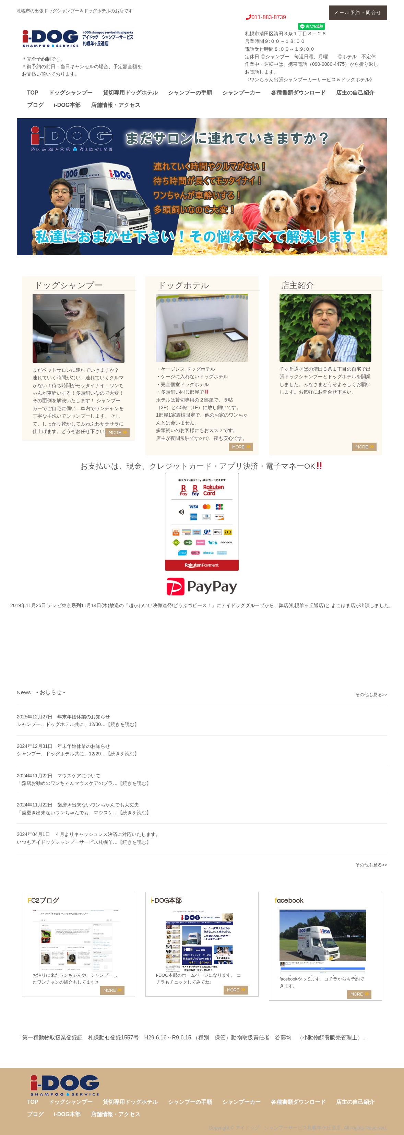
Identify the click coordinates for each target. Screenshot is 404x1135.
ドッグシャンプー (71, 93)
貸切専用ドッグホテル (130, 93)
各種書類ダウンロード (298, 93)
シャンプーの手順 (190, 93)
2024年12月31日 (63, 746)
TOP (32, 93)
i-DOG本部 (67, 105)
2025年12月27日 (63, 716)
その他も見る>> (371, 694)
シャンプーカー (241, 93)
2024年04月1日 (89, 834)
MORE (118, 432)
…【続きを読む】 (120, 724)
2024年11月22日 (58, 775)
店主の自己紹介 (355, 93)
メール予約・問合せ (358, 12)
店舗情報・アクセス (115, 105)
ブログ (35, 105)
